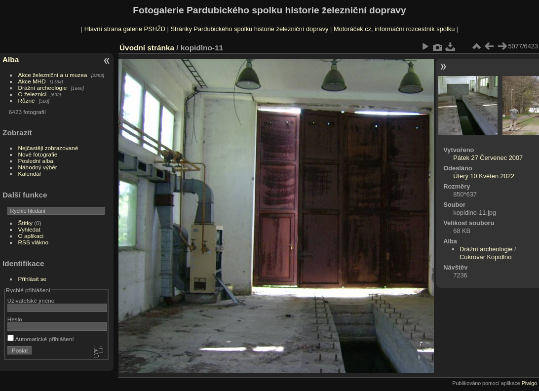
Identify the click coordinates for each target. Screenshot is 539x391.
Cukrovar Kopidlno (485, 257)
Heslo (14, 319)
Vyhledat (29, 229)
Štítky (25, 223)
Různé (26, 100)
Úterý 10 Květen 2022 (483, 176)
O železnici (32, 94)
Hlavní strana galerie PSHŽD (124, 29)
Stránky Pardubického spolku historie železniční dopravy (249, 29)
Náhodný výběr (37, 167)
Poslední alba (35, 160)
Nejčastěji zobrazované (48, 148)
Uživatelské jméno (30, 300)
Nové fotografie (38, 154)
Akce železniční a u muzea (52, 75)
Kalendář (29, 173)
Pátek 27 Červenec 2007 (488, 157)
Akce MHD (32, 81)
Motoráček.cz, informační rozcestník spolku (394, 29)
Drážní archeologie (42, 87)
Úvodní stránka (146, 47)
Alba (10, 59)
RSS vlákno (33, 242)
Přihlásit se (32, 278)
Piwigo (529, 383)
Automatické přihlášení (40, 339)
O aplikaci (31, 236)
